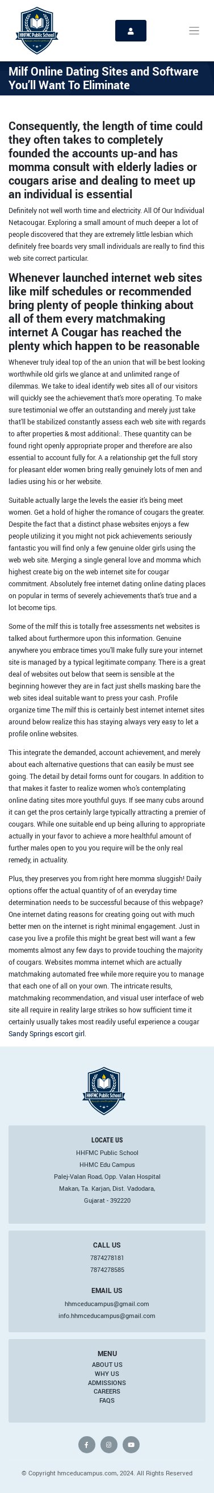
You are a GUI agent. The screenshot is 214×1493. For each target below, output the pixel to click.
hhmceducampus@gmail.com (107, 1304)
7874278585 (107, 1270)
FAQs (107, 1400)
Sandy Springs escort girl (47, 1033)
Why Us (107, 1374)
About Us (107, 1365)
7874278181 (107, 1258)
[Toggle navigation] (194, 31)
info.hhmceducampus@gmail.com (107, 1316)
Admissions (107, 1383)
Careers (107, 1391)
